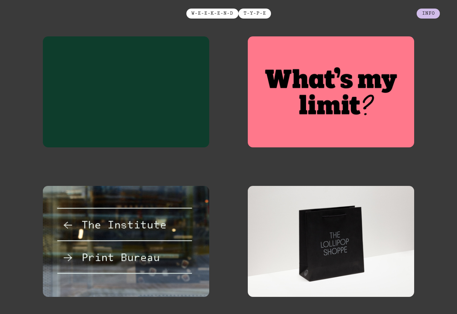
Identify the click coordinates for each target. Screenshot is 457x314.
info (428, 13)
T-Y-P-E (254, 13)
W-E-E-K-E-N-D (212, 13)
